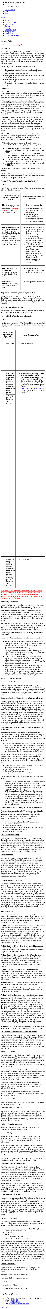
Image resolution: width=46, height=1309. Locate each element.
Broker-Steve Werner (12, 35)
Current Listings (10, 22)
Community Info (10, 30)
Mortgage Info (10, 31)
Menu (3, 17)
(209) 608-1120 (15, 1302)
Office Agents (9, 33)
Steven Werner (10, 10)
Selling (7, 28)
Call (6, 11)
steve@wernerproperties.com (19, 1304)
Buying (7, 26)
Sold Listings (9, 24)
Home (7, 20)
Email (7, 13)
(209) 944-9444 (14, 1300)
